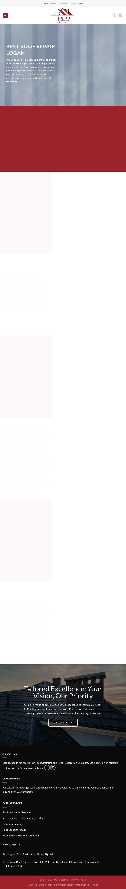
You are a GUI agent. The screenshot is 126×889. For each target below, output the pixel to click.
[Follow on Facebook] (114, 15)
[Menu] (5, 15)
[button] (63, 860)
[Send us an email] (120, 15)
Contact (64, 3)
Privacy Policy (77, 3)
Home (45, 3)
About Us (55, 3)
